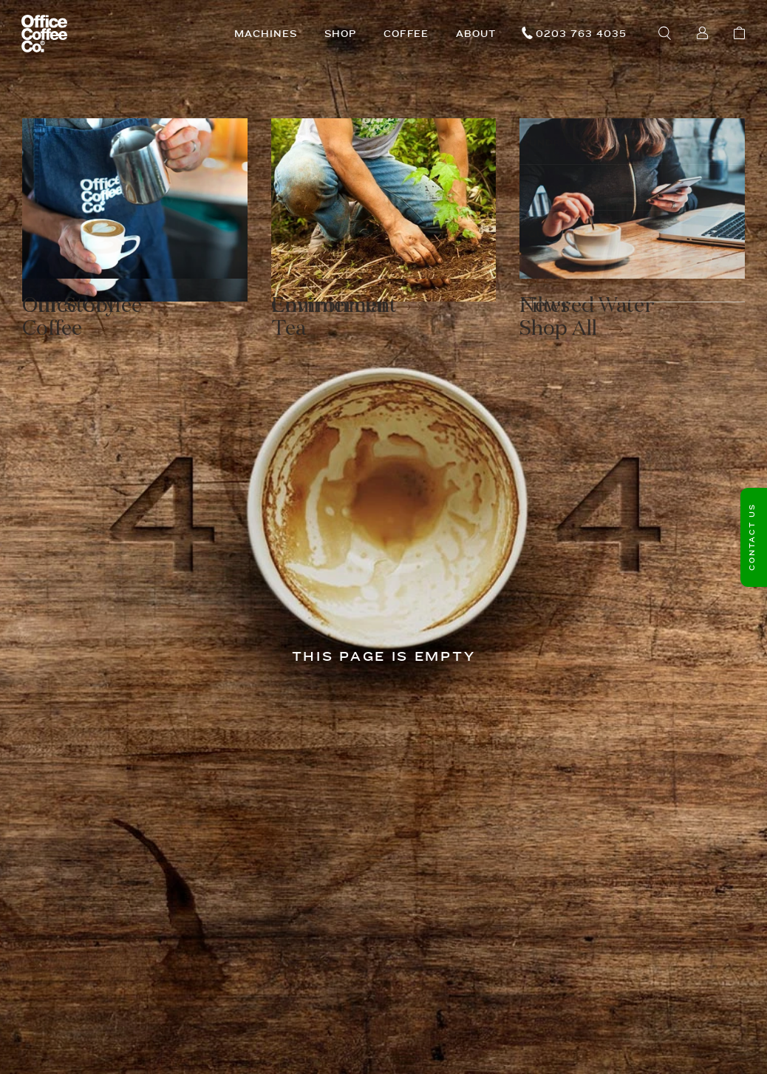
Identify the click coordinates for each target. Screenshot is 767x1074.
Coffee (406, 34)
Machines (265, 34)
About (476, 34)
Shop (340, 34)
